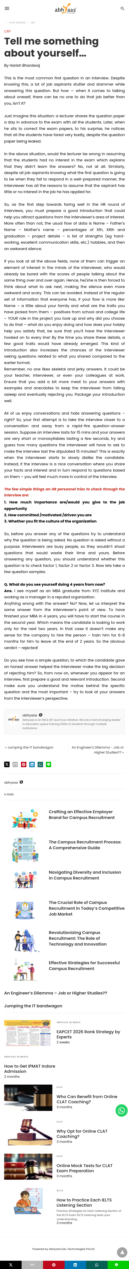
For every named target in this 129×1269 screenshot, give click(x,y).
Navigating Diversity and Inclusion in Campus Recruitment (85, 875)
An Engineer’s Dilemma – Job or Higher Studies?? (55, 993)
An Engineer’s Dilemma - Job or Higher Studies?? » (98, 750)
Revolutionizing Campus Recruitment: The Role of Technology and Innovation (78, 938)
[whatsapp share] (40, 764)
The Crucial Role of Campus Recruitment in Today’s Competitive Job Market (87, 908)
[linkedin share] (32, 764)
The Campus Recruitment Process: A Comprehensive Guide (85, 845)
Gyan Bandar (17, 22)
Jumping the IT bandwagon (33, 1006)
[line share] (48, 764)
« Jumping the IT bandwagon (29, 747)
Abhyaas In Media (69, 1022)
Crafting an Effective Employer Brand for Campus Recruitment (82, 814)
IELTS (60, 1190)
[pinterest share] (23, 764)
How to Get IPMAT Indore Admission (29, 1068)
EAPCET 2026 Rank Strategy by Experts (88, 1034)
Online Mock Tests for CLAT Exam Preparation (84, 1168)
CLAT (60, 1087)
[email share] (15, 764)
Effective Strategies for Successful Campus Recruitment (84, 965)
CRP (33, 22)
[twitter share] (7, 764)
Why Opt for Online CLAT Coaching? (82, 1133)
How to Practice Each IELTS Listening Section (84, 1202)
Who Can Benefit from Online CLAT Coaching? (87, 1099)
